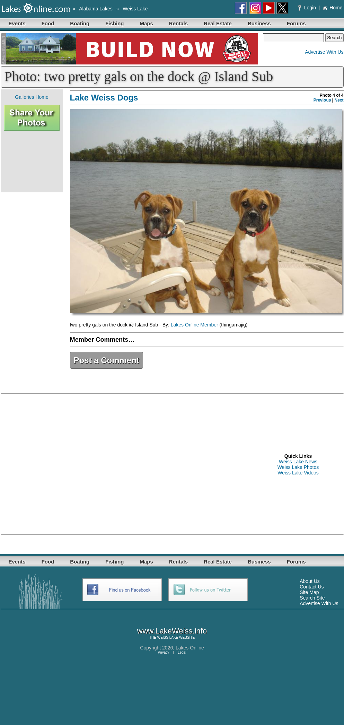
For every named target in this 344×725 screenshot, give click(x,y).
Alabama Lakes (96, 8)
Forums (296, 23)
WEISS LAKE (167, 637)
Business (259, 23)
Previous (322, 100)
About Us (310, 581)
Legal (182, 652)
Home (332, 7)
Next (338, 100)
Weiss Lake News (298, 461)
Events (17, 23)
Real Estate (218, 23)
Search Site (312, 598)
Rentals (178, 23)
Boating (79, 23)
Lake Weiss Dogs (104, 97)
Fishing (114, 23)
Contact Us (312, 586)
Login (307, 7)
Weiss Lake (135, 8)
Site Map (309, 592)
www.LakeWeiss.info (172, 631)
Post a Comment (106, 360)
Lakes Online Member (194, 324)
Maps (146, 23)
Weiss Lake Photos (298, 467)
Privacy (163, 652)
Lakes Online (190, 647)
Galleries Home (31, 97)
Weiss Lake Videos (298, 472)
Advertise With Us (324, 52)
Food (48, 23)
